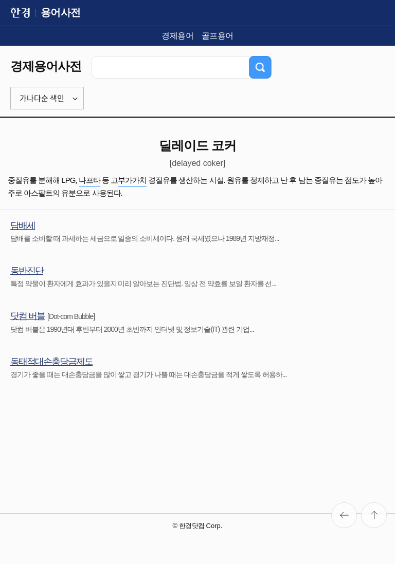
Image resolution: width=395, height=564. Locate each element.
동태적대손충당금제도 (51, 361)
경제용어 (177, 35)
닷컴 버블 (27, 316)
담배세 (22, 225)
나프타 (89, 180)
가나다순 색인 (42, 98)
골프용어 (218, 35)
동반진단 (26, 271)
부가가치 (132, 180)
